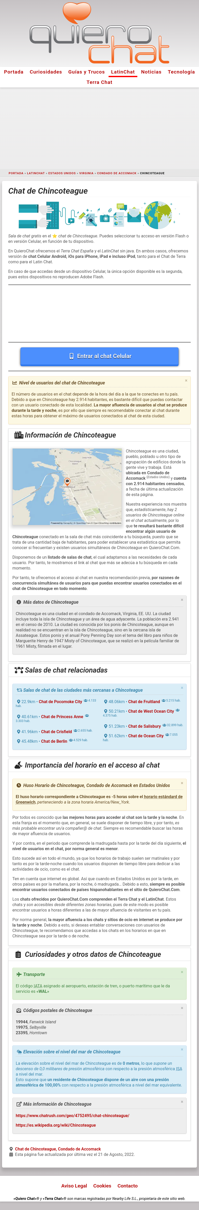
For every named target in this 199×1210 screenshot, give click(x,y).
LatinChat (123, 72)
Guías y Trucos (86, 72)
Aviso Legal (74, 1186)
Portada (13, 72)
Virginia (86, 173)
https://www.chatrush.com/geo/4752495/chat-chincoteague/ (73, 1115)
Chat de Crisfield (56, 731)
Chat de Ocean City (146, 735)
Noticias (151, 72)
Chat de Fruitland (144, 701)
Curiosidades (46, 72)
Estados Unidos (62, 173)
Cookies (102, 1186)
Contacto (127, 1186)
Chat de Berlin (54, 741)
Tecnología (181, 72)
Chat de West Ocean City (151, 711)
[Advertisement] (99, 128)
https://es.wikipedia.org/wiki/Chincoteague (56, 1125)
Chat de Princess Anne (62, 716)
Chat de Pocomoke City (60, 701)
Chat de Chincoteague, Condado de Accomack (58, 1149)
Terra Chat (99, 82)
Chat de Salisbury (144, 726)
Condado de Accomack (117, 173)
